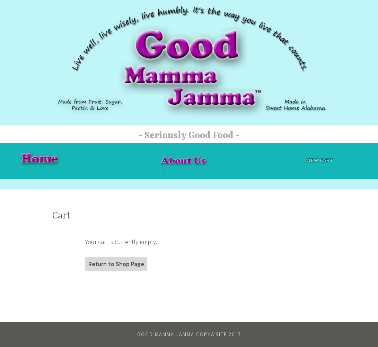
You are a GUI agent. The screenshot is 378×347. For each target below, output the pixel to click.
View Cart (319, 160)
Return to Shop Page (116, 264)
